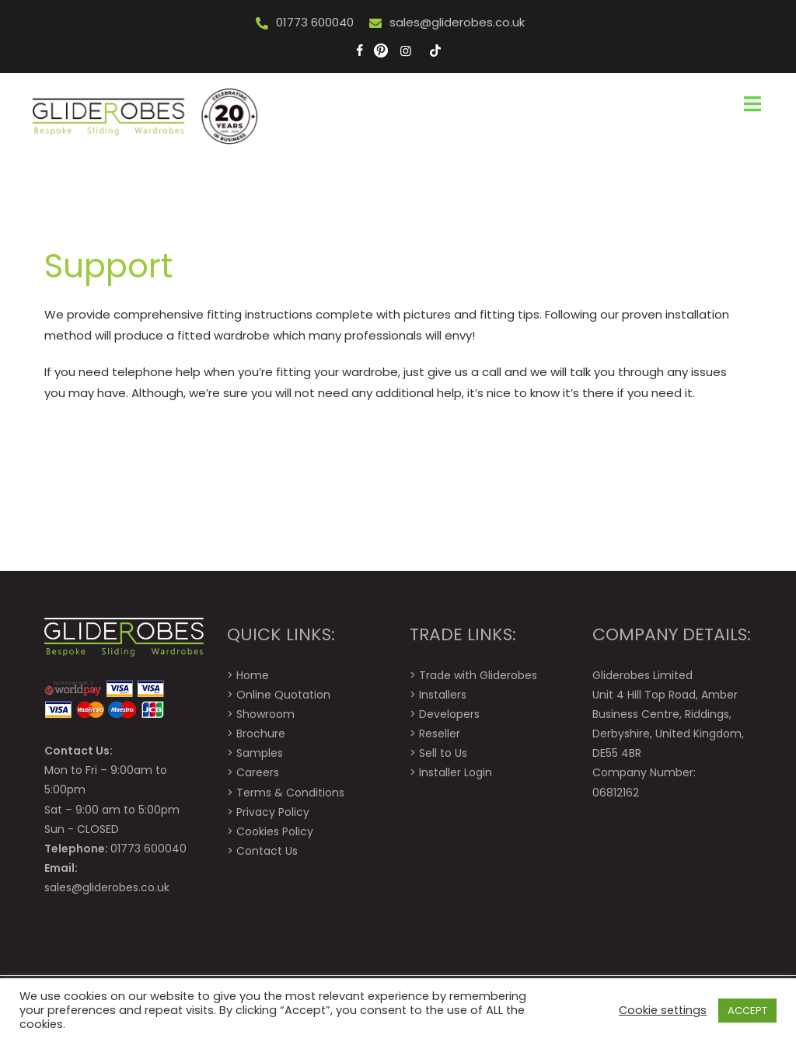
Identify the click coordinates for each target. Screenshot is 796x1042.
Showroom (265, 714)
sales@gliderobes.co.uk (457, 22)
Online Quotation (283, 694)
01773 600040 (315, 22)
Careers (257, 772)
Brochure (260, 733)
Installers (442, 694)
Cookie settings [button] (663, 1010)
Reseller (439, 733)
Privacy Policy (272, 812)
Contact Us (267, 851)
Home (252, 675)
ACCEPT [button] (747, 1010)
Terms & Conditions (290, 792)
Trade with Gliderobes (478, 675)
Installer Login (455, 772)
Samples (259, 753)
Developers (449, 714)
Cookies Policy (274, 831)
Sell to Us (443, 753)
